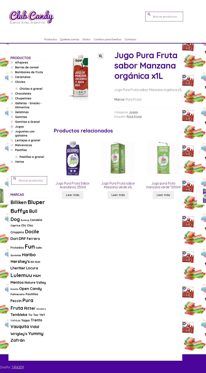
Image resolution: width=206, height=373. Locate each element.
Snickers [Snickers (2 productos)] (41, 308)
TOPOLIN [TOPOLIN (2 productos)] (15, 320)
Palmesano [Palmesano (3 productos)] (17, 294)
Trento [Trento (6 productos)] (36, 320)
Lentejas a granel (27, 140)
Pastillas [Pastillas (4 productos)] (32, 294)
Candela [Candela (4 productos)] (36, 220)
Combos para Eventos (107, 39)
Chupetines (23, 98)
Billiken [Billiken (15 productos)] (18, 202)
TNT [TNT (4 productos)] (42, 315)
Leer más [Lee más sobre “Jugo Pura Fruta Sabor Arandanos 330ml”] (72, 195)
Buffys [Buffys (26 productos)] (19, 210)
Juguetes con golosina (25, 133)
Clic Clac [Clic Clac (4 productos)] (27, 225)
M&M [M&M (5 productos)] (37, 276)
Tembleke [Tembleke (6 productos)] (18, 315)
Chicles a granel (31, 89)
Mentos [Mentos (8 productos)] (17, 282)
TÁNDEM (17, 367)
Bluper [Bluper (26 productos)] (36, 201)
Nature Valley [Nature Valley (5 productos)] (35, 282)
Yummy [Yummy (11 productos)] (35, 333)
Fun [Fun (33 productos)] (30, 246)
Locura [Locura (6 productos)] (32, 268)
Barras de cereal (27, 67)
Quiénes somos (69, 39)
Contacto (130, 39)
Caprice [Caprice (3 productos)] (15, 225)
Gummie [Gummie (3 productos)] (15, 255)
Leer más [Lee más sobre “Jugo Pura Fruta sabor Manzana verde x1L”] (118, 195)
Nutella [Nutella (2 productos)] (14, 289)
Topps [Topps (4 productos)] (25, 320)
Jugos (133, 112)
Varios (19, 162)
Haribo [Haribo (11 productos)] (29, 254)
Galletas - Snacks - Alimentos (28, 105)
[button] (100, 56)
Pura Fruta (134, 116)
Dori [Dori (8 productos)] (14, 238)
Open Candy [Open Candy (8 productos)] (30, 288)
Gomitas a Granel (27, 122)
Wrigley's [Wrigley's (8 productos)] (18, 333)
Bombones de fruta (29, 72)
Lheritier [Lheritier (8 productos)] (17, 268)
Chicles (20, 82)
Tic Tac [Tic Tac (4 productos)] (33, 315)
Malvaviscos (23, 145)
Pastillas (21, 150)
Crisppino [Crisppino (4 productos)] (17, 232)
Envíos (86, 39)
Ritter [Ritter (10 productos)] (30, 308)
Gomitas (21, 117)
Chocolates (23, 93)
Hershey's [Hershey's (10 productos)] (20, 261)
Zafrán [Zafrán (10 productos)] (17, 340)
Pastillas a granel (32, 157)
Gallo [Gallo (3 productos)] (39, 247)
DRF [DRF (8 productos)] (22, 238)
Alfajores (21, 62)
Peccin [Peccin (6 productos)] (16, 301)
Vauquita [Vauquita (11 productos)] (19, 326)
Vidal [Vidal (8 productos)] (34, 326)
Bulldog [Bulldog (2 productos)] (25, 220)
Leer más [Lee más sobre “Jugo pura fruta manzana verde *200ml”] (163, 195)
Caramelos (22, 77)
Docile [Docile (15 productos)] (32, 231)
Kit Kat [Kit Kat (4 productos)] (35, 262)
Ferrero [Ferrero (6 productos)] (33, 239)
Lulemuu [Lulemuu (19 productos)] (21, 275)
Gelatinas (22, 112)
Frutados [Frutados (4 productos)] (17, 247)
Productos (50, 39)
